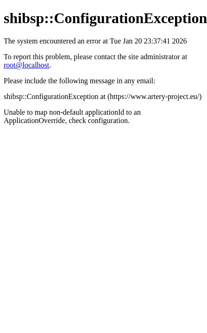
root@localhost (26, 65)
